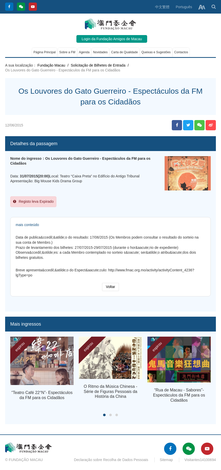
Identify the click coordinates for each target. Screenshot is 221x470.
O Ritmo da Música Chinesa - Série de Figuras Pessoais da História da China (110, 391)
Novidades (100, 52)
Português (184, 7)
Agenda (84, 52)
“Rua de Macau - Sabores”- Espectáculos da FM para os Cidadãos (179, 395)
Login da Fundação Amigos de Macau (112, 39)
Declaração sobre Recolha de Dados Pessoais (111, 460)
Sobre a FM (67, 52)
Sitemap (166, 460)
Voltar (110, 287)
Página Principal (44, 52)
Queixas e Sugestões (156, 52)
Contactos (181, 52)
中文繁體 (162, 7)
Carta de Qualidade (124, 52)
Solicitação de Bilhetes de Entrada (98, 65)
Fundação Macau (51, 65)
